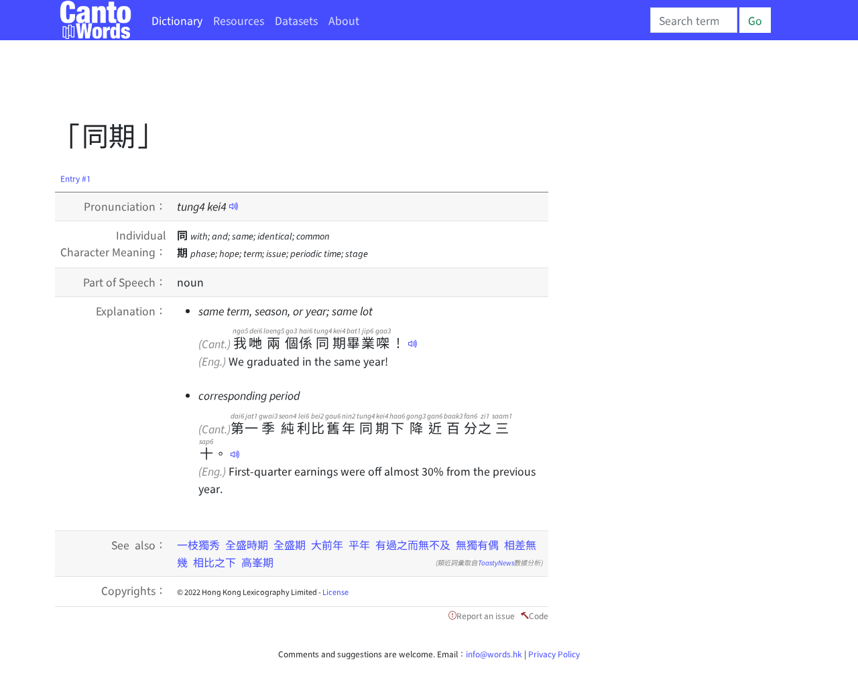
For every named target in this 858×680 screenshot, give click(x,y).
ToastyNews (496, 562)
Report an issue (485, 615)
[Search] (693, 20)
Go (755, 20)
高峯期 (257, 562)
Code (538, 615)
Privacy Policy (554, 653)
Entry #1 (75, 178)
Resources (238, 20)
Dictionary (176, 20)
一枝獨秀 (198, 544)
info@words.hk (494, 653)
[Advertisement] (299, 84)
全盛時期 (246, 544)
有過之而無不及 (412, 544)
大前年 (327, 544)
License (335, 591)
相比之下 (214, 562)
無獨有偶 (477, 544)
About (343, 20)
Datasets (296, 20)
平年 (359, 544)
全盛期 (289, 544)
